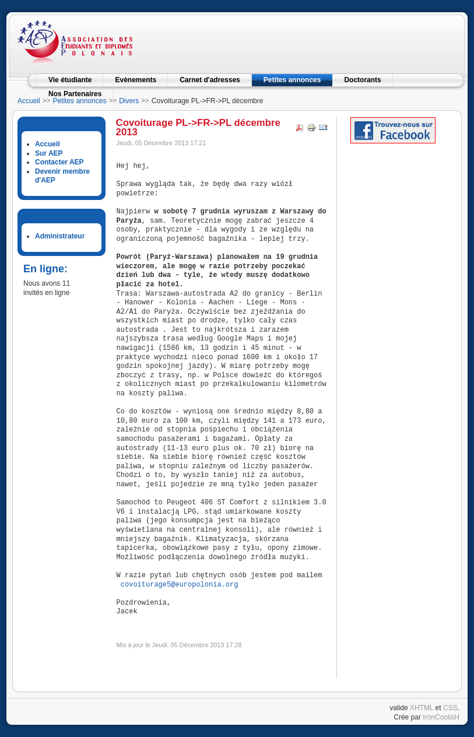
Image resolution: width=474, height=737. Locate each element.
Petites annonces (292, 80)
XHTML (421, 708)
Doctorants (362, 80)
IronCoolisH (441, 717)
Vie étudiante (70, 80)
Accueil (28, 101)
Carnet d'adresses (210, 80)
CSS (450, 708)
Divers (129, 101)
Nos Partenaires (74, 94)
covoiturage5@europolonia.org (179, 585)
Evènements (135, 80)
